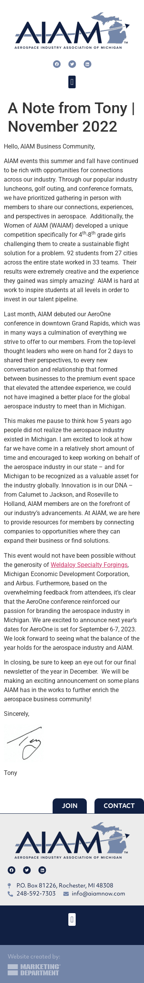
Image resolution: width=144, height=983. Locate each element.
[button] (72, 82)
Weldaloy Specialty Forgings (89, 564)
